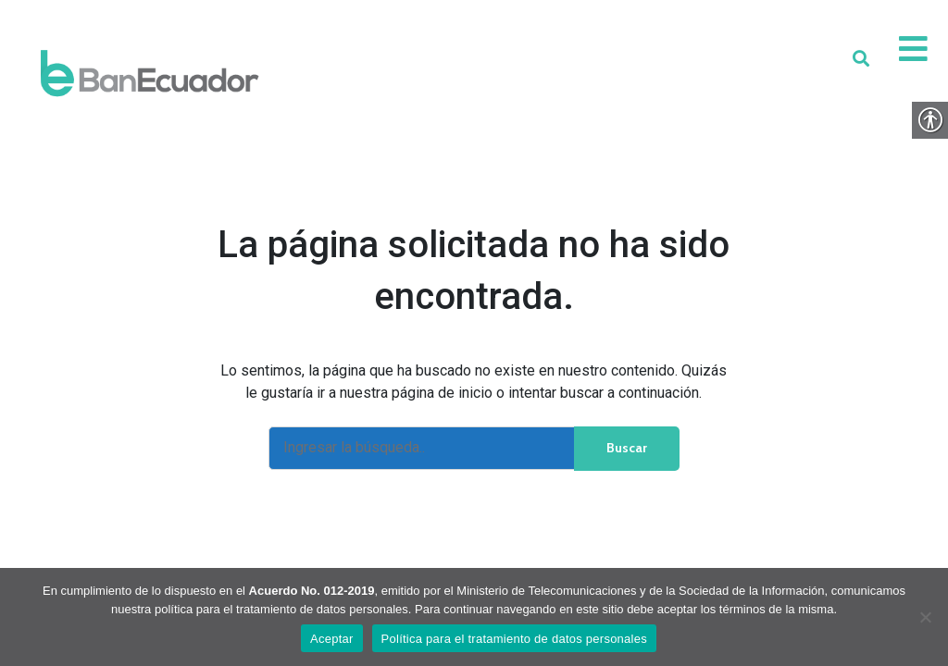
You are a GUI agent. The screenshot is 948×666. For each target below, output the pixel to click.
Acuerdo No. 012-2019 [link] (312, 591)
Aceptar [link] (332, 639)
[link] (150, 73)
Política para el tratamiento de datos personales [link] (514, 639)
